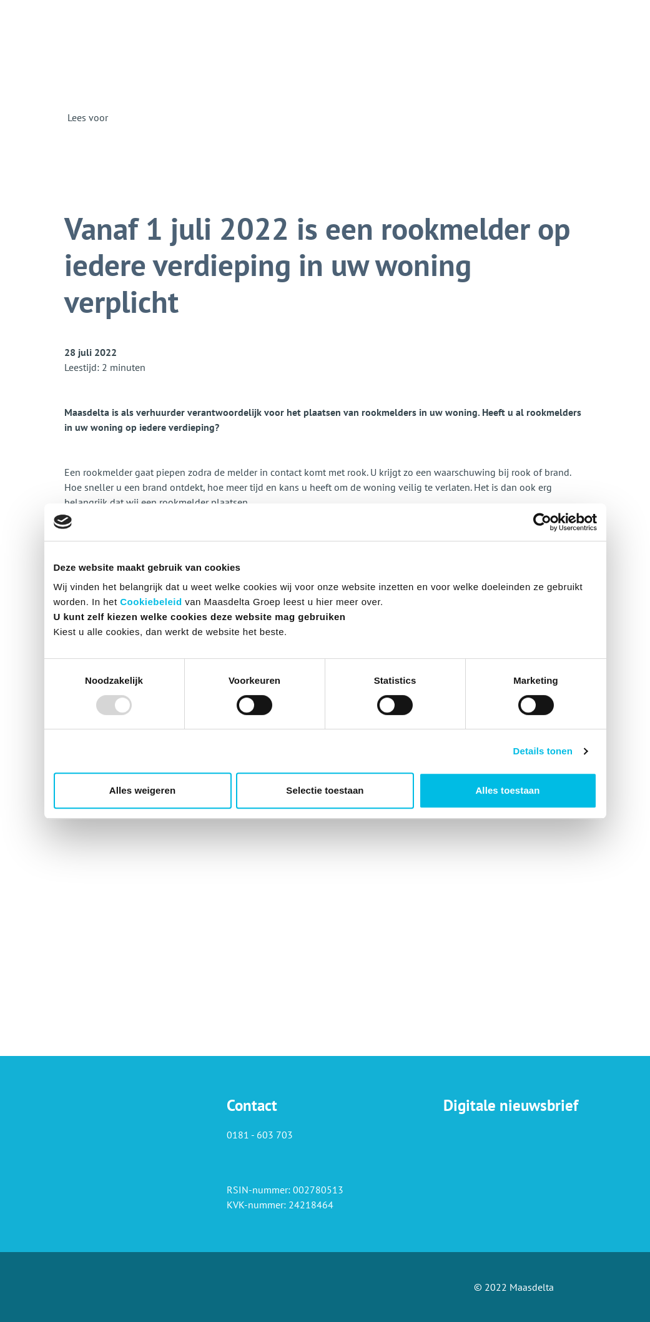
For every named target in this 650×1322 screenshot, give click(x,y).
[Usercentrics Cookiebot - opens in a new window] (542, 522)
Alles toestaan (507, 790)
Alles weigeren (142, 790)
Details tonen (543, 751)
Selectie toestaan (324, 790)
